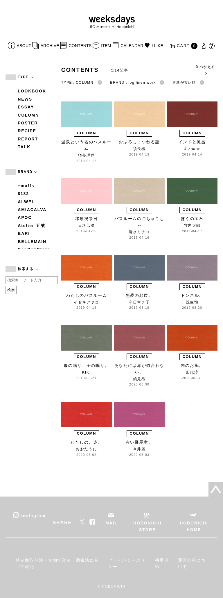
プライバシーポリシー (126, 563)
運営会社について (192, 563)
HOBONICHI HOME (194, 526)
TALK (24, 146)
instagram (33, 515)
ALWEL (26, 201)
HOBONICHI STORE (147, 526)
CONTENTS (80, 45)
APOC (25, 217)
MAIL (111, 523)
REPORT (28, 139)
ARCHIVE (50, 45)
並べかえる (205, 70)
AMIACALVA (32, 209)
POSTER (28, 123)
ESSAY (26, 107)
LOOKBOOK (32, 91)
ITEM (106, 45)
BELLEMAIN (32, 241)
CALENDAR (132, 45)
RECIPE (27, 130)
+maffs (26, 185)
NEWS (25, 99)
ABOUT (24, 45)
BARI (24, 233)
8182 (23, 193)
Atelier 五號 (31, 225)
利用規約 (162, 563)
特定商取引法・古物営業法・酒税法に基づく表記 (57, 563)
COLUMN (28, 115)
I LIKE (157, 45)
